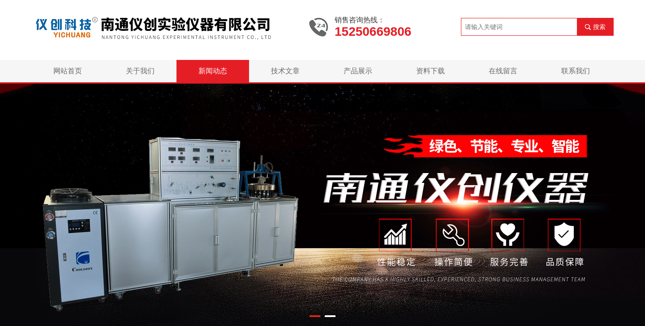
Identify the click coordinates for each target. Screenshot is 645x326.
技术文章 (285, 71)
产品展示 (358, 71)
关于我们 (140, 71)
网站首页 (67, 71)
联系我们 (575, 71)
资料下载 (430, 71)
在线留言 (503, 71)
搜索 (599, 26)
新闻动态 (212, 71)
